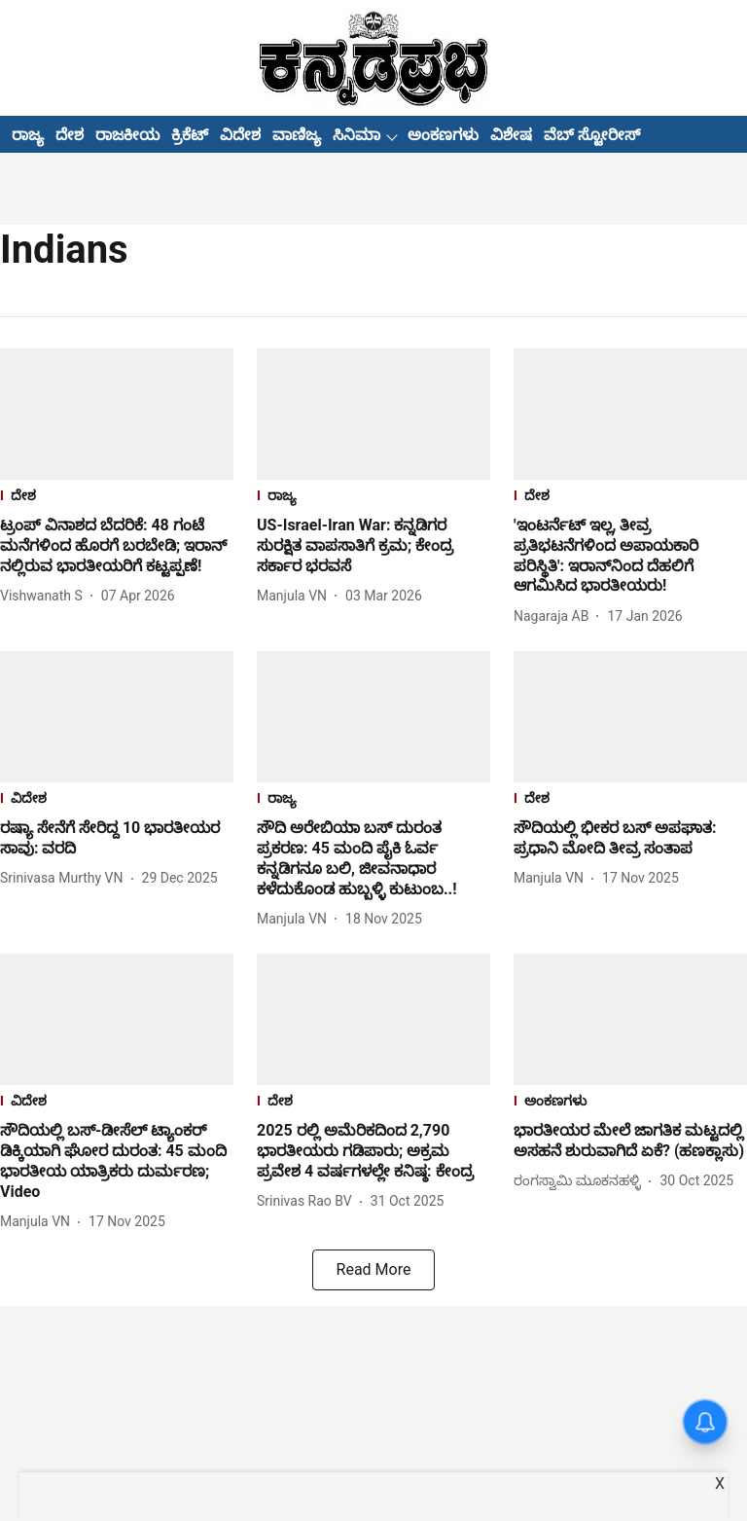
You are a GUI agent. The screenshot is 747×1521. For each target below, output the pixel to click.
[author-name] (45, 596)
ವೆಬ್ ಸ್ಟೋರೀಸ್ (592, 135)
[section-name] (116, 498)
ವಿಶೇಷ (511, 135)
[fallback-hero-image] (116, 414)
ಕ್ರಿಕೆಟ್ (189, 135)
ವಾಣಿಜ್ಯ (296, 135)
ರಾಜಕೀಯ (127, 135)
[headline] (116, 546)
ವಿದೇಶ (240, 135)
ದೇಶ (69, 135)
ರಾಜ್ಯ (28, 135)
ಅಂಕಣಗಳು (443, 135)
